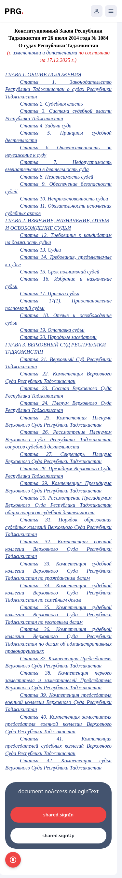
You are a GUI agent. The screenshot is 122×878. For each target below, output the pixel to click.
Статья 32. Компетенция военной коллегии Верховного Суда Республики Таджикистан (58, 549)
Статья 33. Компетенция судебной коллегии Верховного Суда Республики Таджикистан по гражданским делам (58, 571)
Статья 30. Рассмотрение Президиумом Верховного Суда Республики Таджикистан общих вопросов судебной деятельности (58, 505)
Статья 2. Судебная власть (51, 104)
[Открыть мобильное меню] (111, 11)
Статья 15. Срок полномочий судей (59, 271)
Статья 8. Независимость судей (56, 177)
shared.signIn (58, 815)
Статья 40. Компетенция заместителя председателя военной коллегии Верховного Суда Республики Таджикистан (58, 724)
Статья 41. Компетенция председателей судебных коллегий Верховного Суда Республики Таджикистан (58, 746)
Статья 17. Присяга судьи (49, 293)
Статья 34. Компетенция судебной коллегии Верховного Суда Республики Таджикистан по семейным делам (58, 593)
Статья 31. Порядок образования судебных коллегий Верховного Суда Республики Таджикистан (58, 527)
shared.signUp (58, 835)
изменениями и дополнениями (44, 52)
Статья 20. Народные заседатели (58, 337)
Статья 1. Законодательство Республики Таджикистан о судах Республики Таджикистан (58, 89)
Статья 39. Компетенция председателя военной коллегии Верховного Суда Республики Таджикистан (58, 702)
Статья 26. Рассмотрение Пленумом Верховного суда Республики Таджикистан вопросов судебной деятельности (58, 439)
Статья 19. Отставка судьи (52, 330)
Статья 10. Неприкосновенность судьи (64, 198)
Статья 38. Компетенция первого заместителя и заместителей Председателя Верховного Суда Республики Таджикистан (58, 680)
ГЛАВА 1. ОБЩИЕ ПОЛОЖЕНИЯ (43, 74)
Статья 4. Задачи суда (46, 125)
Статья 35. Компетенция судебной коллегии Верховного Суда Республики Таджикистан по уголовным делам (58, 615)
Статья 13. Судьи (40, 250)
